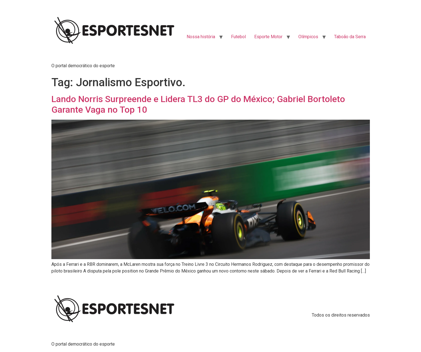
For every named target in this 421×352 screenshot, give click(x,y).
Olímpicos (308, 36)
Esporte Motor (268, 36)
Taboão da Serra (350, 36)
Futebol (238, 36)
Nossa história (201, 36)
